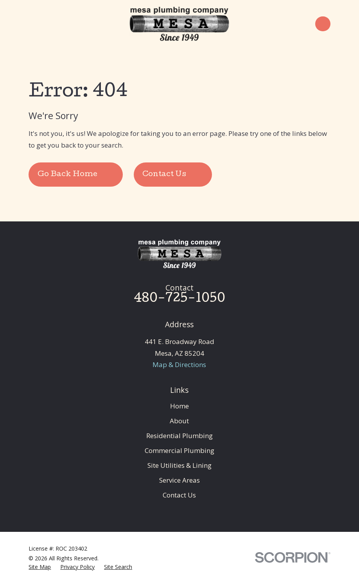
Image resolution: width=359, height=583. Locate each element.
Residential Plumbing (179, 435)
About (179, 420)
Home (179, 405)
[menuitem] (40, 567)
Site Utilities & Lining (179, 465)
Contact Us (179, 494)
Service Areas (179, 480)
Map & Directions (179, 364)
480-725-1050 (179, 299)
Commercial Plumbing (179, 450)
